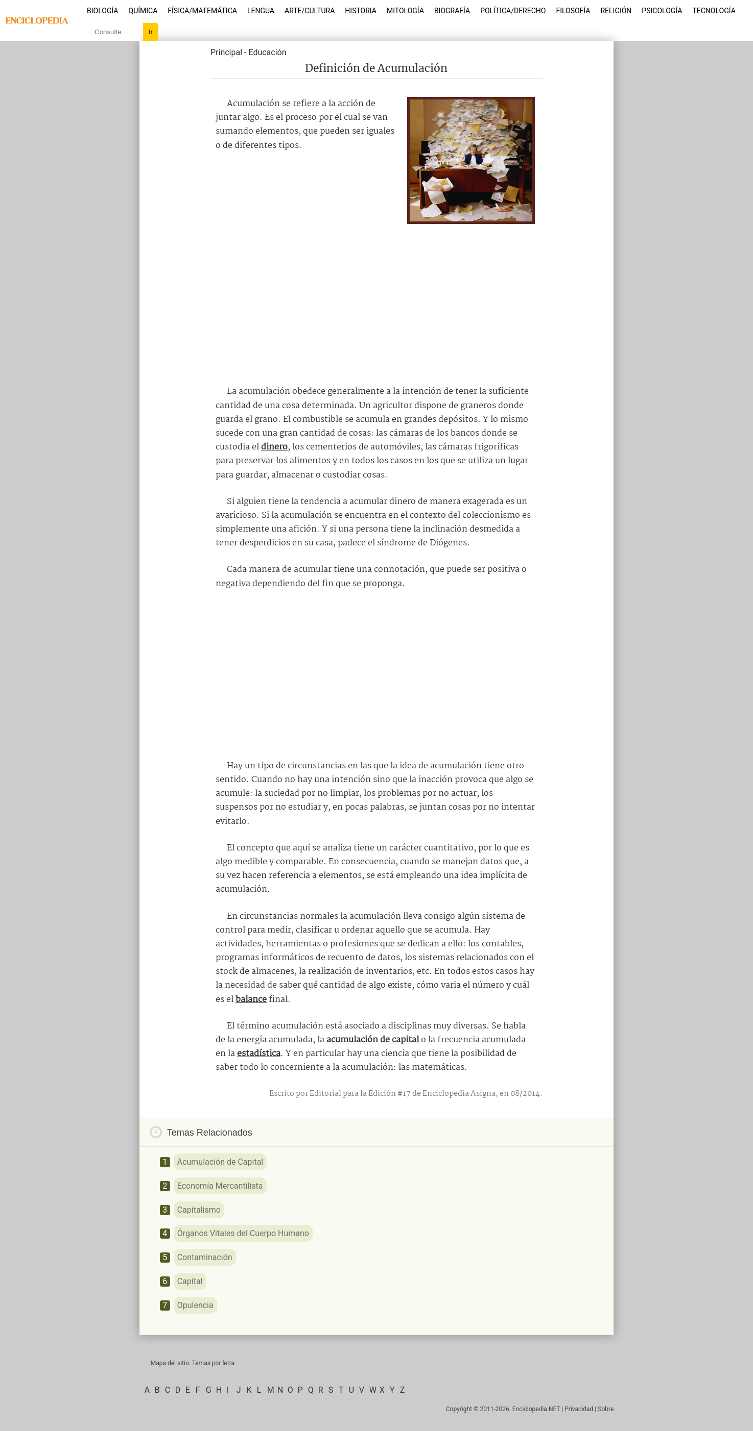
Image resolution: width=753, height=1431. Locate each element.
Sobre (606, 1409)
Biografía (452, 11)
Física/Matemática (202, 11)
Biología (103, 11)
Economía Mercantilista (220, 1186)
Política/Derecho (513, 11)
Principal (226, 52)
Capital (190, 1281)
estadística (258, 1054)
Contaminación (204, 1257)
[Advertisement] (376, 300)
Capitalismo (199, 1210)
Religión (615, 11)
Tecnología (713, 11)
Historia (360, 11)
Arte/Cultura (310, 11)
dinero (274, 447)
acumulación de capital (372, 1040)
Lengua (260, 11)
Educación (267, 52)
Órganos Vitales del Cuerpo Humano (243, 1233)
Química (143, 11)
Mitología (405, 11)
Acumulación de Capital (220, 1162)
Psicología (662, 11)
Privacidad (578, 1409)
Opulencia (195, 1305)
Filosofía (573, 11)
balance (251, 1000)
